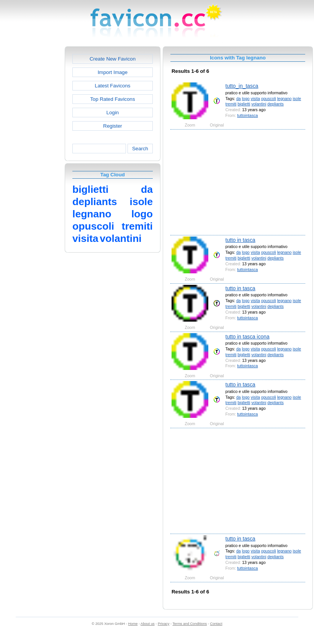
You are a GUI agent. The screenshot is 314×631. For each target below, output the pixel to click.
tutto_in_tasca (242, 86)
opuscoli (268, 98)
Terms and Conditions (189, 624)
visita (255, 98)
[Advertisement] (31, 161)
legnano (284, 98)
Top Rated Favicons (112, 99)
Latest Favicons (113, 86)
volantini (258, 104)
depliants (275, 104)
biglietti (243, 104)
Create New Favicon (113, 59)
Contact (216, 624)
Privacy (163, 624)
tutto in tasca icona (248, 337)
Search (140, 148)
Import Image (113, 72)
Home (133, 624)
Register (112, 126)
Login (112, 112)
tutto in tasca (240, 240)
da (238, 98)
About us (148, 624)
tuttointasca (247, 115)
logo (246, 98)
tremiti (231, 104)
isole (297, 98)
